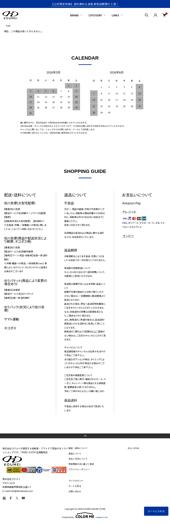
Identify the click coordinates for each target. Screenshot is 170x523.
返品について (75, 453)
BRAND (74, 15)
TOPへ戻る (85, 435)
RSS (130, 448)
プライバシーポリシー (79, 469)
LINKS (115, 15)
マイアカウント (76, 480)
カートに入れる (156, 511)
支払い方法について (78, 458)
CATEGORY (95, 15)
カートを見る (75, 486)
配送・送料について (78, 448)
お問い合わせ (75, 491)
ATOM (136, 448)
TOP (8, 26)
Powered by (85, 515)
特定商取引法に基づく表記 (81, 464)
